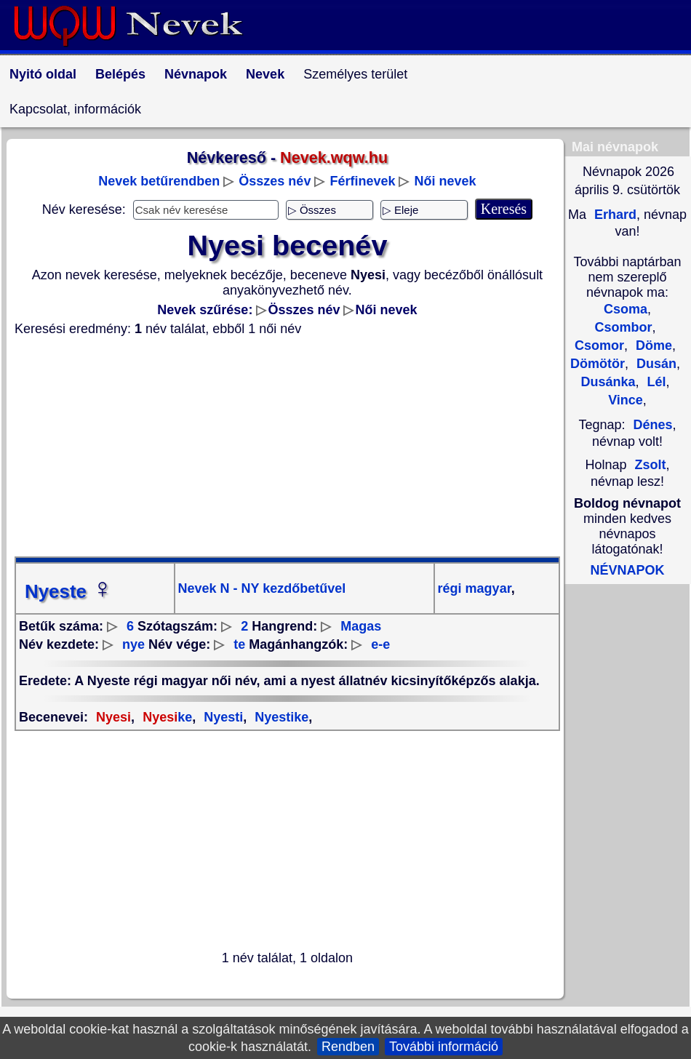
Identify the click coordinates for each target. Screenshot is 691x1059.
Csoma (625, 309)
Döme (652, 345)
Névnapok (195, 74)
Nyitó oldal (42, 74)
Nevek (265, 74)
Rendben (348, 1046)
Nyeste (69, 591)
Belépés (120, 74)
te (239, 644)
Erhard (613, 214)
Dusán (654, 363)
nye (133, 644)
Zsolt (650, 464)
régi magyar (474, 588)
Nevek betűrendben (159, 181)
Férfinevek (362, 181)
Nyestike (279, 717)
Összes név (275, 181)
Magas (360, 626)
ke (165, 717)
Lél (655, 382)
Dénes (653, 424)
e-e (380, 644)
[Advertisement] (287, 446)
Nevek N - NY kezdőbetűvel (262, 588)
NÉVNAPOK (627, 570)
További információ (443, 1046)
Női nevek (445, 181)
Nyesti (221, 717)
